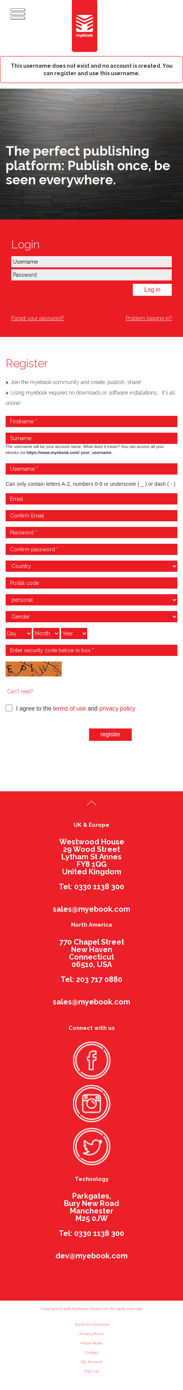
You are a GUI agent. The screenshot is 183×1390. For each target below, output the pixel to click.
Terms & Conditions (91, 1324)
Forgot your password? (37, 318)
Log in (152, 289)
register (110, 734)
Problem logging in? (149, 318)
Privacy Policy (91, 1334)
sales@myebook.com (91, 909)
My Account (91, 1362)
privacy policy (117, 708)
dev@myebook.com (91, 1255)
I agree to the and (70, 708)
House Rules (91, 1343)
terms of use (69, 708)
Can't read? (20, 691)
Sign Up (92, 1371)
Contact (91, 1352)
